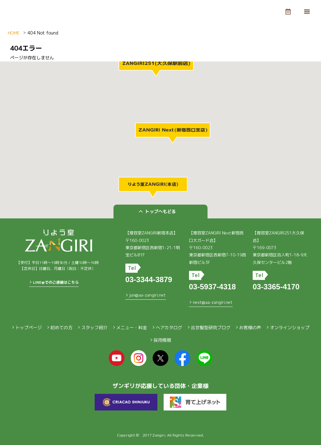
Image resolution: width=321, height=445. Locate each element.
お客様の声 (250, 327)
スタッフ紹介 (94, 327)
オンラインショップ (289, 327)
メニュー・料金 (131, 327)
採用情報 (162, 340)
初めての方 (61, 327)
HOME (13, 33)
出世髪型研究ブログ (210, 327)
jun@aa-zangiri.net (147, 295)
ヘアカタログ (169, 327)
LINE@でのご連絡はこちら (56, 282)
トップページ (28, 327)
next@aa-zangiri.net (213, 302)
